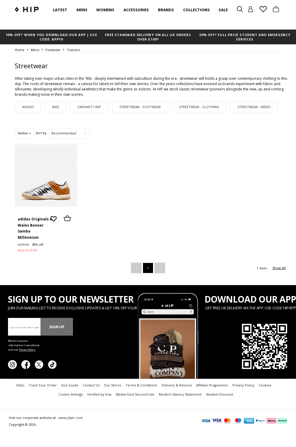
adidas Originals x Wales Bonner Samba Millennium (35, 228)
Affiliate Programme (212, 385)
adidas (28, 107)
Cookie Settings (70, 394)
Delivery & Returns (177, 385)
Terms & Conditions (141, 385)
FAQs (20, 385)
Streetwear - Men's (254, 107)
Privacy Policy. (27, 350)
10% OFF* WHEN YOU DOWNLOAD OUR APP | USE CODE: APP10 (51, 36)
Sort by (41, 133)
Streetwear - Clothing (199, 107)
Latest (60, 9)
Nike (55, 107)
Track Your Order (43, 385)
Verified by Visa (99, 394)
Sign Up (56, 326)
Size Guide (69, 385)
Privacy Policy (243, 385)
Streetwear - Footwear (140, 107)
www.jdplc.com (70, 417)
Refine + (24, 133)
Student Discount (219, 394)
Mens (82, 9)
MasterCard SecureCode (135, 394)
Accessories (136, 9)
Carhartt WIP (89, 107)
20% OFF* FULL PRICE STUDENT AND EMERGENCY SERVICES (244, 36)
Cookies (265, 385)
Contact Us (91, 385)
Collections (196, 9)
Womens (105, 9)
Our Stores (112, 385)
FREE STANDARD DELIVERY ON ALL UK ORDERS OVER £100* (148, 36)
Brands (166, 9)
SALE (223, 9)
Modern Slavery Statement (180, 394)
